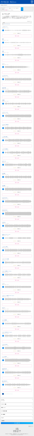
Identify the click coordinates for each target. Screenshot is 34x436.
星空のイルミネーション (6, 234)
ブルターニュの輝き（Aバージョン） (8, 295)
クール (3, 63)
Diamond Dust (4, 210)
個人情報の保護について (17, 431)
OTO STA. (2, 5)
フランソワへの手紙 (5, 258)
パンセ (3, 283)
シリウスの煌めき (5, 148)
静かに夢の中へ (4, 381)
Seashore (3, 222)
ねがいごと (4, 161)
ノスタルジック (4, 26)
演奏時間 (2, 420)
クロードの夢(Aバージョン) (6, 271)
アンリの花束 (4, 356)
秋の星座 (3, 173)
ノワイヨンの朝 (4, 246)
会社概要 (17, 428)
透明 (3, 51)
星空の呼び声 (4, 368)
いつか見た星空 (4, 136)
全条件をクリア (31, 426)
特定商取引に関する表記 (17, 430)
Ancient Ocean (4, 197)
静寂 (3, 39)
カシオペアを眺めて (5, 124)
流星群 (3, 100)
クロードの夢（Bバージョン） (7, 332)
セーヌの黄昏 (4, 320)
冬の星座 (3, 185)
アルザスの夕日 (4, 344)
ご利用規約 (17, 429)
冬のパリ (3, 307)
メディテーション (5, 112)
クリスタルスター (5, 75)
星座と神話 (4, 87)
